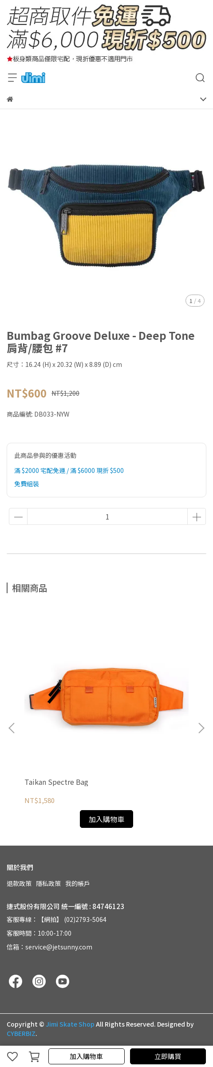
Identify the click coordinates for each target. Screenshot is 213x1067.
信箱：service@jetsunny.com (49, 946)
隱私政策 (48, 883)
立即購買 (167, 1056)
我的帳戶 (77, 883)
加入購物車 (86, 1056)
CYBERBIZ (21, 1033)
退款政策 (19, 883)
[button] (201, 728)
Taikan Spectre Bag (56, 781)
